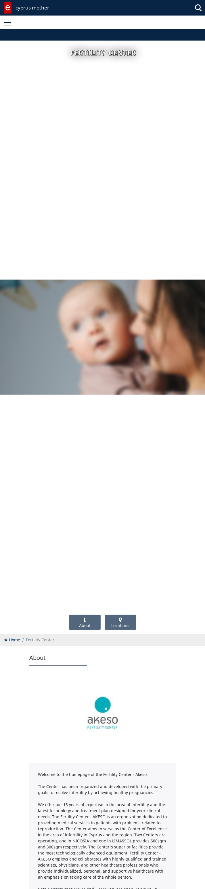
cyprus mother (32, 7)
